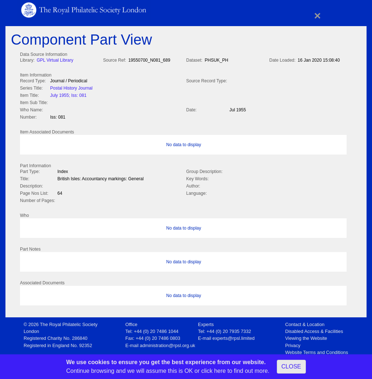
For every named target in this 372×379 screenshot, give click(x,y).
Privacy (292, 343)
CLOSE (291, 366)
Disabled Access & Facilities (314, 329)
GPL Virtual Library (55, 60)
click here (213, 371)
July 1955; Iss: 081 (68, 94)
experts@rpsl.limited (234, 336)
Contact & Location (304, 322)
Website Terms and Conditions (316, 350)
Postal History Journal (71, 87)
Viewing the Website (306, 336)
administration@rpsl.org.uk (167, 343)
